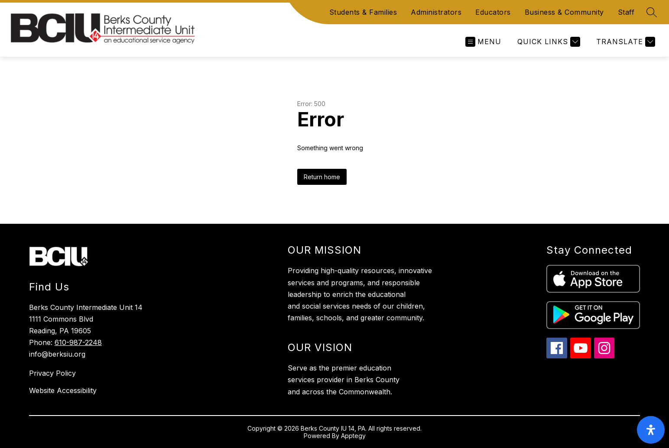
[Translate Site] (624, 41)
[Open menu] (483, 41)
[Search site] (651, 12)
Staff (626, 12)
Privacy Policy (52, 373)
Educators (493, 12)
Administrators (436, 12)
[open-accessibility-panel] (651, 430)
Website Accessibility (63, 390)
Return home (322, 176)
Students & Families (363, 12)
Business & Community (564, 12)
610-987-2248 (78, 342)
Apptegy (353, 435)
